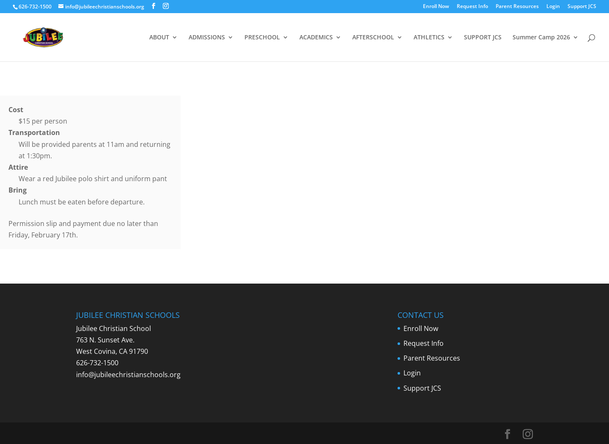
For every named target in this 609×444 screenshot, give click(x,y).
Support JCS (582, 7)
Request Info (472, 7)
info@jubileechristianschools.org (128, 374)
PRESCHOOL (262, 37)
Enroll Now (436, 7)
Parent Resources (517, 7)
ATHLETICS (429, 37)
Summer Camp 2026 (541, 37)
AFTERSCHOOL (373, 37)
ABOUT (159, 37)
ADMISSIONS (207, 37)
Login (553, 7)
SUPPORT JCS (483, 37)
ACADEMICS (316, 37)
